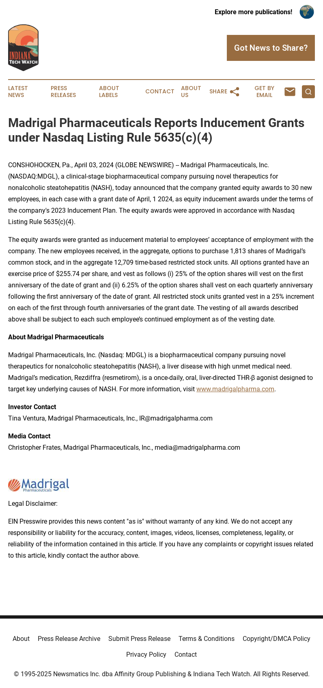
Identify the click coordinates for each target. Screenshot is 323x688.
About (21, 639)
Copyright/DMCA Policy (276, 639)
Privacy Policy (146, 654)
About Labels (109, 92)
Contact (159, 91)
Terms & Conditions (207, 639)
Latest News (18, 92)
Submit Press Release (139, 639)
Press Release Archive (69, 639)
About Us (191, 92)
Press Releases (63, 92)
